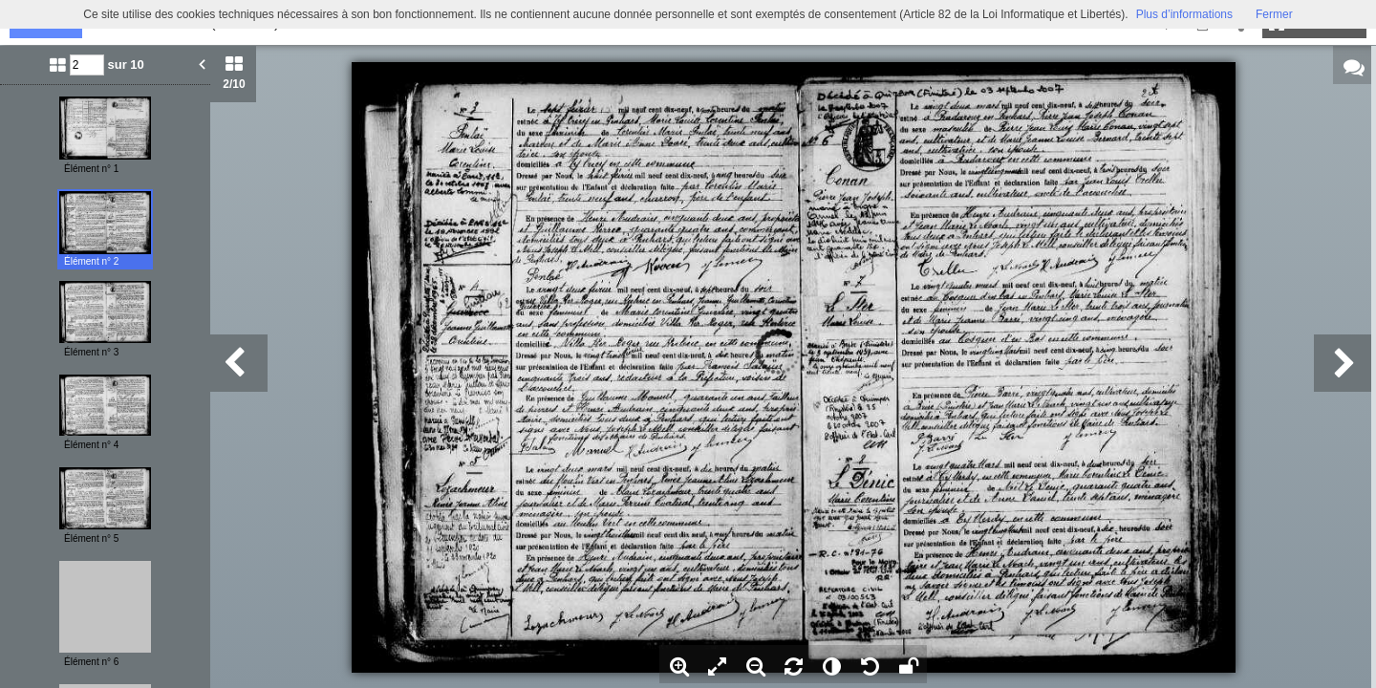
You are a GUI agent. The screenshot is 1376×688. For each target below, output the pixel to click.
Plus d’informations (1184, 14)
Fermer (1274, 14)
